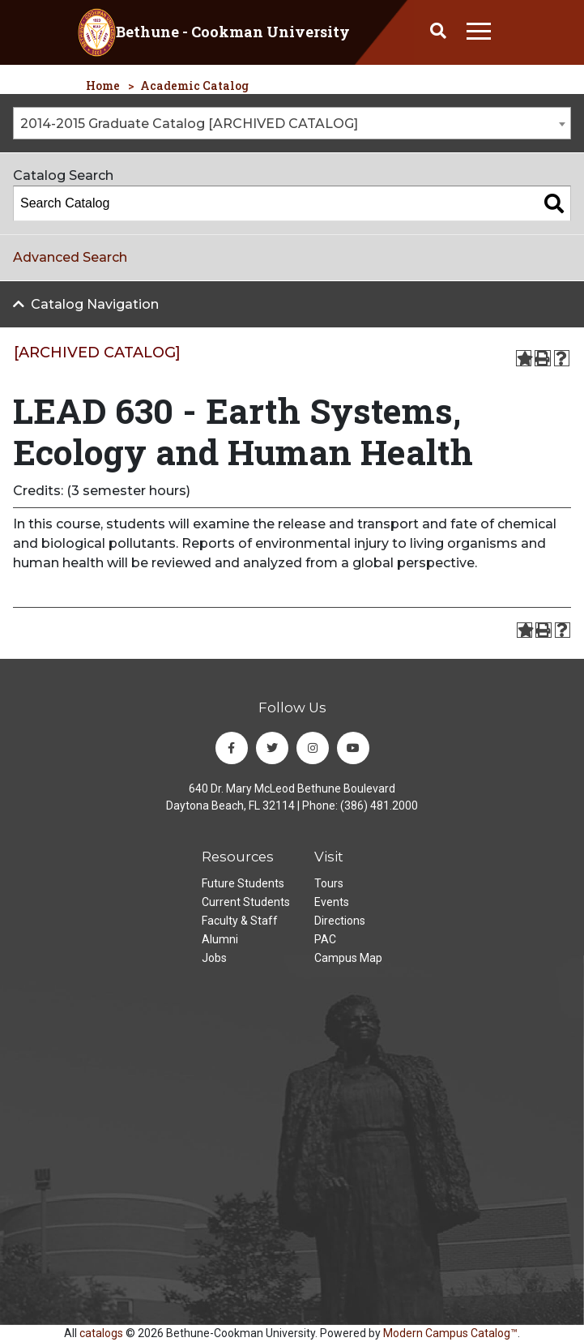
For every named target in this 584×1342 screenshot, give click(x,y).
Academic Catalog (194, 85)
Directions (339, 920)
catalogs (101, 1333)
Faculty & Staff (240, 920)
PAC (325, 939)
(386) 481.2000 (379, 805)
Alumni (220, 939)
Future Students (243, 883)
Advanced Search (70, 257)
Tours (328, 883)
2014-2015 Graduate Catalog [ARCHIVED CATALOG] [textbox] (189, 123)
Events (331, 901)
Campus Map (348, 957)
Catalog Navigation (95, 304)
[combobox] (292, 123)
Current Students (246, 901)
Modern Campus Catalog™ (450, 1333)
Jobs (214, 957)
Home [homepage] (103, 85)
